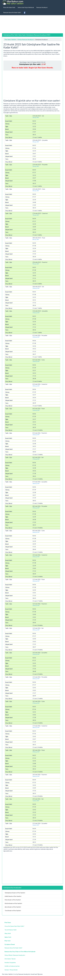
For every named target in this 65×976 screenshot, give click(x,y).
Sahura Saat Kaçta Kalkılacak (26, 7)
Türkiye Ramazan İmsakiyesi (25, 39)
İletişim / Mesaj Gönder (11, 970)
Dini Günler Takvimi (10, 959)
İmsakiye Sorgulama (10, 962)
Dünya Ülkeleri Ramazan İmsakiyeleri (15, 955)
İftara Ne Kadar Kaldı (9, 7)
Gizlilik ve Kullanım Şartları (12, 966)
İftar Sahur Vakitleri (10, 39)
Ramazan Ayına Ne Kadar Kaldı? (12, 12)
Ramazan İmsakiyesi (41, 7)
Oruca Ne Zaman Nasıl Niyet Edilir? (14, 926)
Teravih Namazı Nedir (11, 930)
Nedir (8, 933)
